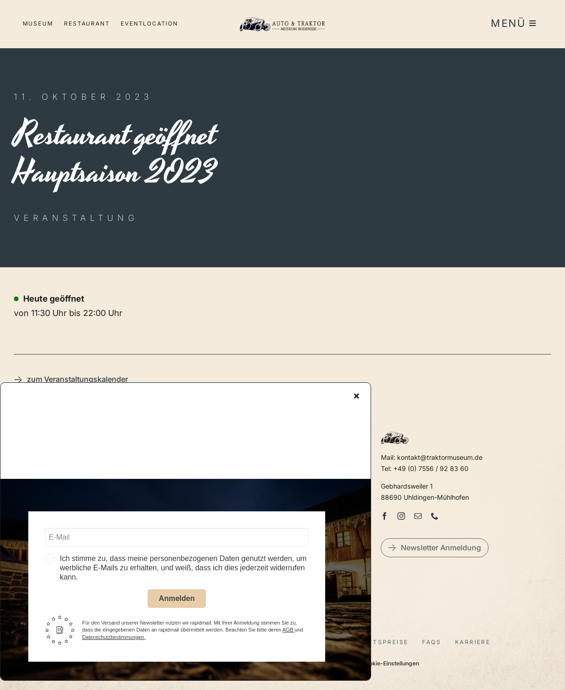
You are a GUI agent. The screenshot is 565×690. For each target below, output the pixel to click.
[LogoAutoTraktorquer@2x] (282, 14)
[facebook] (384, 516)
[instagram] (401, 516)
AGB (288, 631)
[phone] (434, 516)
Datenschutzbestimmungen (113, 638)
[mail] (418, 516)
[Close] (356, 397)
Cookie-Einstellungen (390, 663)
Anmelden (176, 600)
